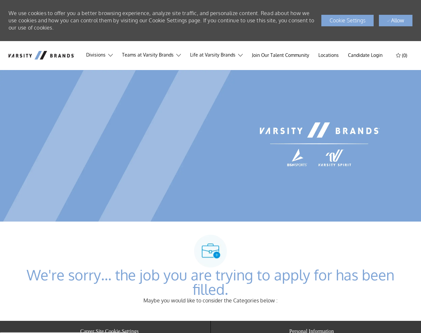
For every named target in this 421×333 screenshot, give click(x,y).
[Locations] (328, 55)
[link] (365, 55)
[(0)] (402, 55)
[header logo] (41, 55)
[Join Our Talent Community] (280, 55)
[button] (347, 20)
